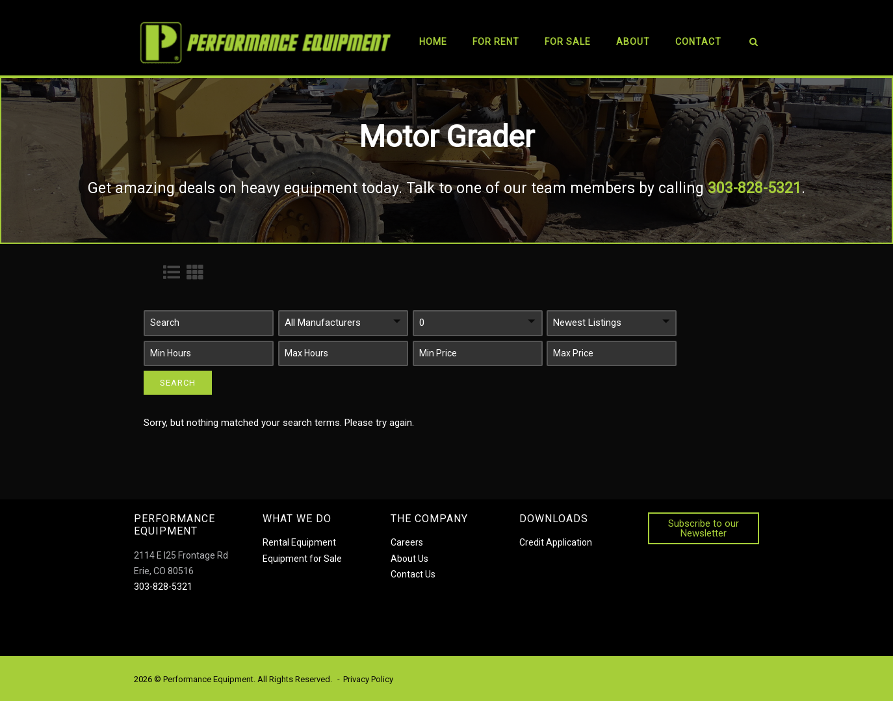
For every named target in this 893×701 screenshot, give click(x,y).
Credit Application (555, 542)
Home (433, 41)
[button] (209, 323)
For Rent (495, 41)
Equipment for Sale (302, 558)
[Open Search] (753, 44)
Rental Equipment (299, 542)
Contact (698, 41)
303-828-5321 (163, 586)
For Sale (568, 41)
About (633, 41)
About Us (409, 558)
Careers (407, 542)
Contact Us (413, 574)
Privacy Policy (368, 679)
